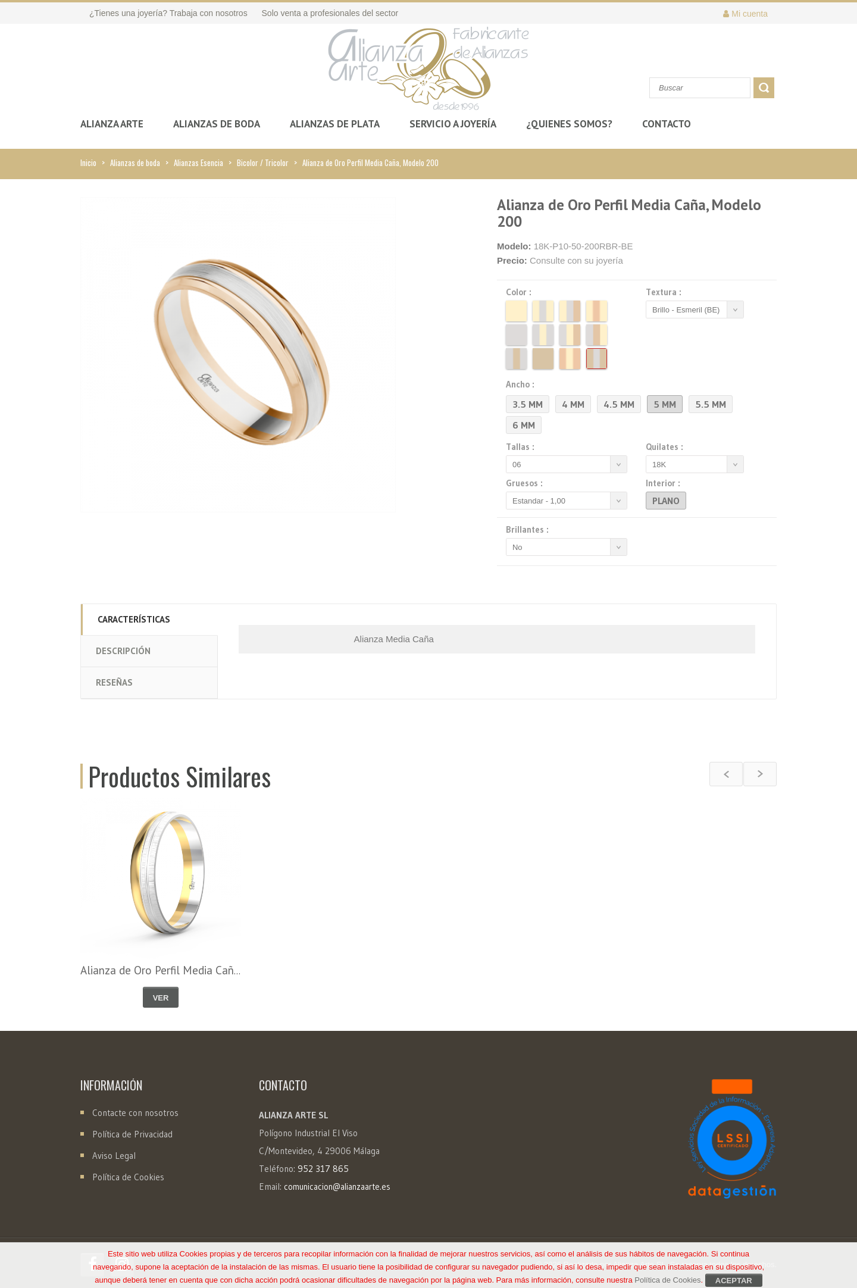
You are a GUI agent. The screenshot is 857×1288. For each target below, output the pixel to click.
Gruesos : (526, 483)
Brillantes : (529, 529)
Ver (161, 997)
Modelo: (514, 246)
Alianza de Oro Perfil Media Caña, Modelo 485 (192, 970)
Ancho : (522, 384)
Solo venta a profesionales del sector (330, 13)
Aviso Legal (114, 1155)
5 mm (664, 404)
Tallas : (522, 447)
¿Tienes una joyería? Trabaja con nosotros (168, 13)
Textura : (665, 292)
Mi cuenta (745, 13)
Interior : (665, 483)
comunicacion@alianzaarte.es (337, 1186)
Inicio (88, 162)
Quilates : (666, 447)
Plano (666, 501)
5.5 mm (710, 404)
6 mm (523, 425)
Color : (520, 292)
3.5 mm (527, 404)
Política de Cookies (128, 1177)
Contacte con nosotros (134, 1112)
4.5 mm (618, 404)
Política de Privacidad (132, 1134)
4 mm (573, 404)
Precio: (512, 260)
